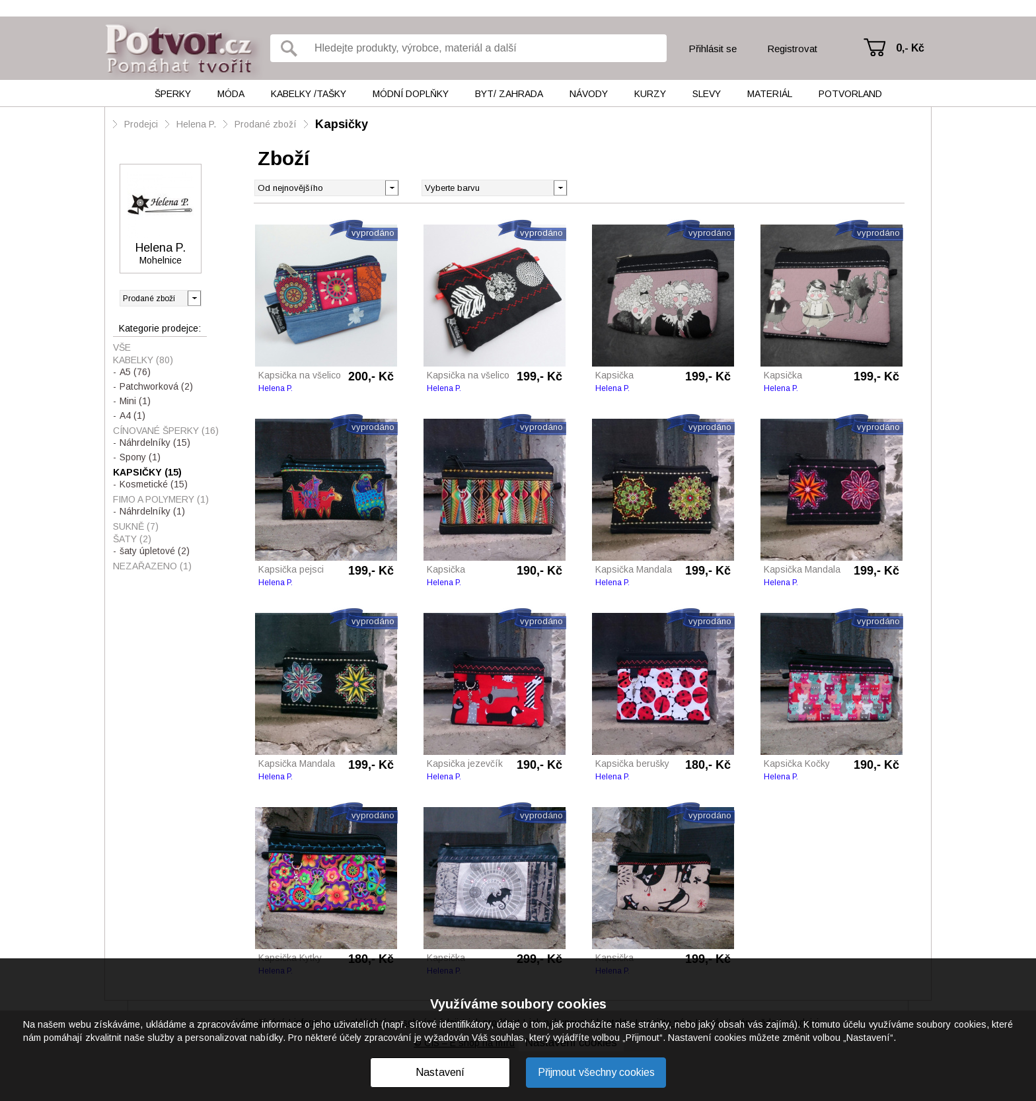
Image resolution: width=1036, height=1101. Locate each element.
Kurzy (650, 94)
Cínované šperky (166, 430)
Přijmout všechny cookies (596, 1072)
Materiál (769, 94)
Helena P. (196, 124)
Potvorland (850, 94)
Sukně (136, 526)
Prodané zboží (266, 124)
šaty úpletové (155, 551)
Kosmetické (154, 484)
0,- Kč (910, 47)
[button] (560, 187)
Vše (122, 347)
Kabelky (143, 360)
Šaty (132, 539)
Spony (140, 457)
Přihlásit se (712, 48)
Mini (135, 401)
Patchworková (156, 386)
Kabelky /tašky (308, 94)
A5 (135, 372)
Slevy (706, 94)
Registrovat (792, 48)
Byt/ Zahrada (509, 94)
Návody (589, 94)
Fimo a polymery (161, 499)
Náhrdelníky (155, 442)
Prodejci (141, 124)
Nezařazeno (152, 566)
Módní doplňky (411, 94)
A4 (132, 415)
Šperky (173, 94)
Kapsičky (341, 124)
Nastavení (440, 1072)
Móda (230, 94)
